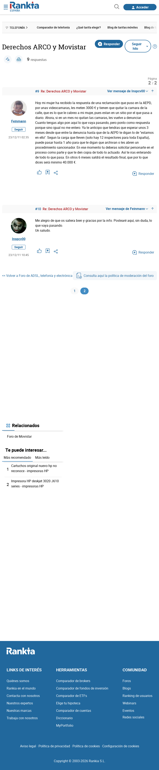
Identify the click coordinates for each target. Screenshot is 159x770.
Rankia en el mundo (21, 688)
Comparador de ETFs (71, 695)
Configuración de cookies (120, 746)
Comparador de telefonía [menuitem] (53, 27)
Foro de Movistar (19, 438)
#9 (37, 91)
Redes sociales (133, 717)
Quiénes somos (18, 681)
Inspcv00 (18, 239)
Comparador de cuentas (73, 710)
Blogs (127, 688)
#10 (38, 209)
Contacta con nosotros (23, 695)
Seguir (18, 129)
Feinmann (18, 121)
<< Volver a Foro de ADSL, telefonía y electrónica (37, 276)
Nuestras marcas (19, 710)
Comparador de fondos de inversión (82, 688)
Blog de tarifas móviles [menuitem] (122, 27)
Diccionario (64, 718)
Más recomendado (17, 459)
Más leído (42, 459)
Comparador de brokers (73, 681)
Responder (109, 43)
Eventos (128, 710)
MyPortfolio (64, 725)
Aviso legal (28, 746)
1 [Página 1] (75, 292)
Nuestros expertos (20, 703)
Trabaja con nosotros (22, 718)
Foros (127, 681)
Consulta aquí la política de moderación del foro (115, 276)
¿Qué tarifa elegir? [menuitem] (88, 27)
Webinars (129, 703)
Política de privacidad (54, 746)
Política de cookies (86, 746)
